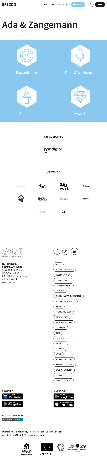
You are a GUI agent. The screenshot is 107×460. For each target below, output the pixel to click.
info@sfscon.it (9, 279)
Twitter (65, 251)
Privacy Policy (21, 431)
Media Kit (61, 343)
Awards (80, 101)
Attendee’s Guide (65, 364)
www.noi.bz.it (9, 282)
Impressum (7, 431)
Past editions (26, 59)
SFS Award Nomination (67, 301)
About (58, 264)
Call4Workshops (63, 285)
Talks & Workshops (80, 59)
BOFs (58, 333)
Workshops (61, 327)
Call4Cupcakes (63, 375)
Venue (58, 354)
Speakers (26, 101)
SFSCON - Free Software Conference (9, 4)
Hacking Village (64, 322)
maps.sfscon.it (63, 380)
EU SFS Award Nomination (68, 296)
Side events (62, 317)
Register (78, 4)
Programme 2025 (63, 312)
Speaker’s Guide (64, 359)
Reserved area (63, 275)
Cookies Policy (37, 431)
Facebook (57, 251)
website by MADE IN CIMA (14, 435)
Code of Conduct (54, 431)
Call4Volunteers (64, 370)
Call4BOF (60, 290)
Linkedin (74, 251)
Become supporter (65, 269)
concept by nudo (36, 435)
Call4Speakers (63, 280)
